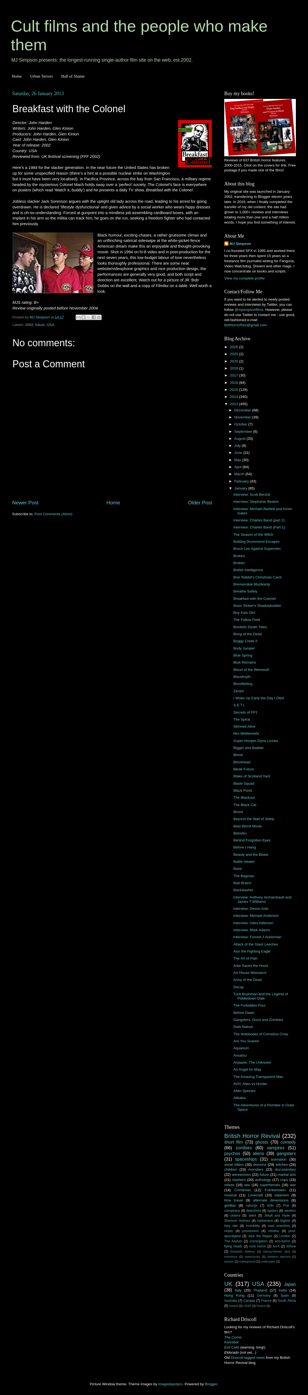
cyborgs (251, 1205)
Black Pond (242, 790)
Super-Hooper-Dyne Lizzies (255, 741)
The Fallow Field (246, 620)
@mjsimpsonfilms (249, 310)
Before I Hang (244, 847)
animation (279, 1159)
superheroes (270, 1185)
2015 (234, 390)
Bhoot (238, 812)
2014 (234, 397)
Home (17, 76)
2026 (234, 347)
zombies (244, 1147)
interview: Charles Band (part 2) (259, 520)
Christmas (243, 1190)
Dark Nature (243, 1027)
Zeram (238, 691)
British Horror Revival (252, 1136)
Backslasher (243, 890)
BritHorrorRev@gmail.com (245, 325)
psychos (232, 1153)
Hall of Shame (73, 76)
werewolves (241, 1175)
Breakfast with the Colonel (254, 599)
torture (291, 1246)
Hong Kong (234, 1295)
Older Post (200, 502)
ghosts (261, 1142)
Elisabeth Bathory (243, 1251)
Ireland (233, 1305)
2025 (234, 354)
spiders (272, 1211)
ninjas (228, 1231)
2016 (234, 383)
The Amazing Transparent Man (258, 1077)
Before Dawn (244, 1013)
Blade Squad (243, 783)
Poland (261, 1305)
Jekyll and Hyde (277, 1215)
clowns (235, 1215)
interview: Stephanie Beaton (256, 502)
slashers (239, 1180)
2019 (234, 368)
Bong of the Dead (247, 634)
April (238, 467)
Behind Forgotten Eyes (251, 840)
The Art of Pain (245, 958)
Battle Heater (244, 862)
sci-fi (276, 1246)
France (266, 1301)
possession (250, 1231)
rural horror (257, 1246)
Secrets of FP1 (245, 712)
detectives (253, 1211)
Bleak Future (243, 769)
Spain (284, 1295)
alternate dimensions (271, 1200)
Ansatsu (240, 1055)
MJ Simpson (240, 244)
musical (230, 1195)
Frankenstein (275, 1190)
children (230, 1169)
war (293, 1185)
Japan (290, 1284)
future (40, 325)
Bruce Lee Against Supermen (257, 549)
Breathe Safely (245, 591)
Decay (238, 987)
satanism (281, 1195)
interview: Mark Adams (251, 930)
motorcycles (252, 1256)
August (240, 439)
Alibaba (239, 1098)
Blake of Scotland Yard (251, 776)
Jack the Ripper (260, 1236)
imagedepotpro (170, 1384)
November (243, 417)
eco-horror (282, 1241)
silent (252, 1215)
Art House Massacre (249, 973)
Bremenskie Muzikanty (251, 584)
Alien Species (244, 1091)
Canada (249, 1301)
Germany (264, 1295)
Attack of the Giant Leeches (255, 944)
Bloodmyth (242, 677)
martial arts (287, 1175)
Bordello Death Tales (250, 627)
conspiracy (232, 1211)
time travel (233, 1200)
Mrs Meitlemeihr (246, 733)
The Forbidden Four (249, 1005)
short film (233, 1142)
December (243, 410)
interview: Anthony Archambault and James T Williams (262, 899)
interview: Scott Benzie (251, 494)
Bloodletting (243, 684)
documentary (285, 1169)
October (241, 424)
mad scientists (279, 1226)
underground (247, 1261)
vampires (275, 1147)
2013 (234, 404)
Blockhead (241, 762)
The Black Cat (244, 805)
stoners (229, 1261)
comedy (288, 1142)
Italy (238, 1290)
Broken (239, 556)
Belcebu (240, 833)
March (239, 474)
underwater (268, 1261)
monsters (255, 1169)
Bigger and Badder (248, 748)
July (238, 446)
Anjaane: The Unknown (252, 1062)
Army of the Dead (247, 980)
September (243, 432)
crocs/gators (258, 1241)
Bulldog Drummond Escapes (256, 542)
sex (247, 1185)
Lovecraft (255, 1195)
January (241, 488)
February (242, 481)
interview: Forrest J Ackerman (257, 937)
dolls (270, 1205)
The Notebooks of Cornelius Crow (260, 1034)
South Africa (287, 1301)
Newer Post (25, 502)
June (238, 453)
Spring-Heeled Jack (276, 1251)
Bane (237, 869)
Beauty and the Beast (250, 855)
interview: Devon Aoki (250, 909)
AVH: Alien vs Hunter (250, 1084)
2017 (234, 375)
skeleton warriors (278, 1256)
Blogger (211, 1384)
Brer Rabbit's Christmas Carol (257, 577)
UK (228, 1283)
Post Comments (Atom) (53, 514)
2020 (234, 361)
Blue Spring (242, 655)
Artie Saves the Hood (250, 966)
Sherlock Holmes (237, 1221)
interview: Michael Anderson (256, 916)
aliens (258, 1153)
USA (50, 325)
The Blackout (244, 797)
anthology (263, 1180)
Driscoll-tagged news (248, 1358)
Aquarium (241, 1048)
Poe (286, 1205)
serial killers (234, 1165)
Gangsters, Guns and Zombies (258, 1020)
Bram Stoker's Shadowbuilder (257, 606)
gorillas (230, 1205)
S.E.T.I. (239, 705)
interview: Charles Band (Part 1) (259, 527)
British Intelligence (248, 570)
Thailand (260, 1290)
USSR (247, 1305)
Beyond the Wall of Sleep (253, 819)
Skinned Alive (244, 726)
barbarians (265, 1221)
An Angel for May (247, 1069)
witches (282, 1165)
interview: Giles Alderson (253, 923)
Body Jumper (244, 648)
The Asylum (233, 1241)
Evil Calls (231, 1347)
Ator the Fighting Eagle (251, 951)
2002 (29, 325)
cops (284, 1180)
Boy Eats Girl (244, 613)
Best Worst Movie (247, 826)
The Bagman (243, 876)
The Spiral (241, 719)
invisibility (253, 1226)
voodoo (273, 1231)
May (238, 460)
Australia (230, 1301)
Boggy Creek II (245, 641)
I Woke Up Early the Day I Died (258, 698)
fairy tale (231, 1226)
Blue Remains (244, 662)
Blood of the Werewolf (251, 670)
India (283, 1290)
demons (259, 1165)
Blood (238, 755)
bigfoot (285, 1221)
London (284, 1236)
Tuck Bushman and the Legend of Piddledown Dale (260, 996)
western (290, 1211)
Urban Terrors (41, 76)
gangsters (286, 1153)
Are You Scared (246, 1041)
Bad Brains (242, 883)
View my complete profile (244, 278)
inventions (230, 1256)
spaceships (246, 1159)
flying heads (233, 1246)
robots (229, 1185)
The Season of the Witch (253, 534)
